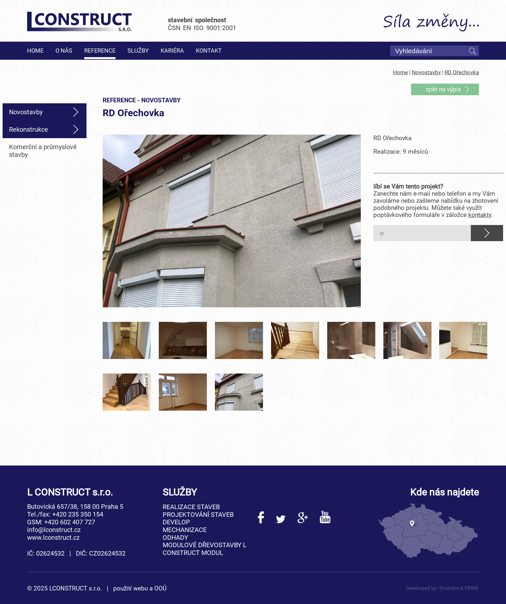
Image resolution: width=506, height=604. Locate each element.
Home (35, 50)
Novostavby (426, 72)
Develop (176, 522)
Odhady (175, 537)
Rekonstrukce (28, 129)
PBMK (472, 588)
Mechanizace (185, 530)
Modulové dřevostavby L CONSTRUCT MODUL (205, 549)
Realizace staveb (191, 507)
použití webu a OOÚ (140, 588)
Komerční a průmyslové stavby (43, 151)
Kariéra (172, 50)
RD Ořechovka (462, 72)
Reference (100, 50)
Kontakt (209, 50)
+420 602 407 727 (69, 522)
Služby (138, 50)
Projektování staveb (198, 514)
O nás (64, 50)
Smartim (449, 588)
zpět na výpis (443, 89)
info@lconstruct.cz (54, 530)
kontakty (479, 215)
